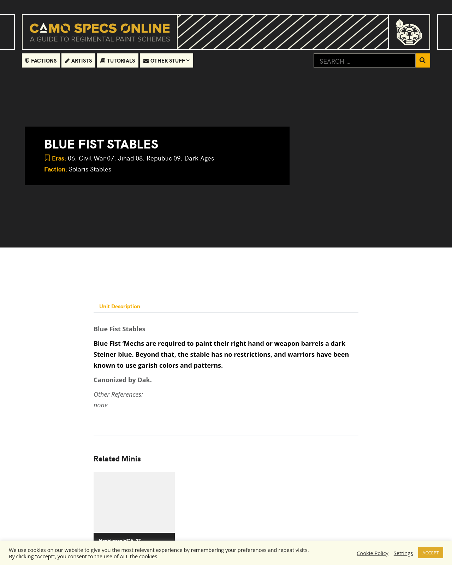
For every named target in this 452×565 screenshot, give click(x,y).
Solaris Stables (90, 168)
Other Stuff (164, 60)
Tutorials (117, 60)
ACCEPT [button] (430, 552)
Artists (78, 60)
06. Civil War (87, 157)
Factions (40, 60)
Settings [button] (403, 553)
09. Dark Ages (193, 157)
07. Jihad (120, 157)
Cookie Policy (372, 553)
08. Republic (154, 157)
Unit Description (119, 306)
